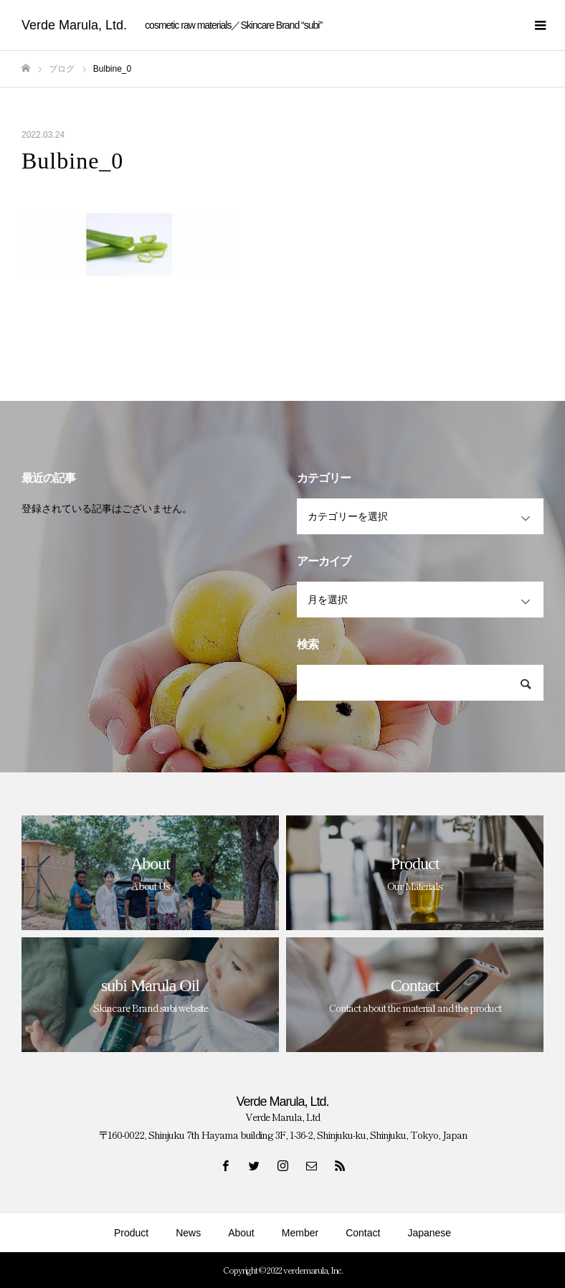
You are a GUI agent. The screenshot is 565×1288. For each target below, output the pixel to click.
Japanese (429, 1233)
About (241, 1233)
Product (131, 1233)
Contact (363, 1233)
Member (300, 1233)
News (188, 1233)
